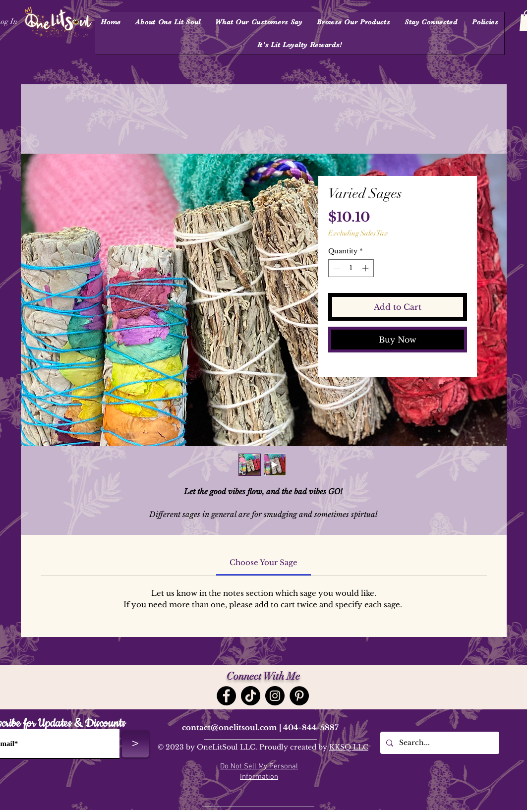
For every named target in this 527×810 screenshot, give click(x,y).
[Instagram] (275, 695)
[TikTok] (250, 695)
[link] (263, 562)
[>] (135, 744)
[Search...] (438, 743)
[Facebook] (226, 695)
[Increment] (366, 268)
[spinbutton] (350, 268)
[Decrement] (336, 268)
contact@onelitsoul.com (229, 727)
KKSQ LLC (348, 747)
